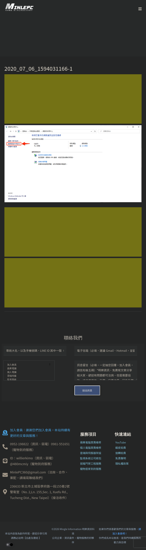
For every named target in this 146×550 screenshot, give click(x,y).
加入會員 (26, 365)
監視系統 (26, 380)
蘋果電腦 (26, 368)
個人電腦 (26, 372)
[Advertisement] (73, 99)
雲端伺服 (26, 376)
